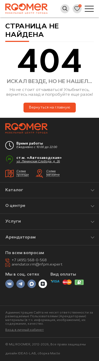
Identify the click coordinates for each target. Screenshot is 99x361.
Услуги (13, 221)
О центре (15, 206)
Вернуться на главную (49, 108)
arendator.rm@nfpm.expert (37, 265)
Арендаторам (20, 237)
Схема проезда (22, 173)
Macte (55, 353)
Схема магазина (52, 173)
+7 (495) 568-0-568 (29, 260)
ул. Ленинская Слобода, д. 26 (38, 161)
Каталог (14, 190)
